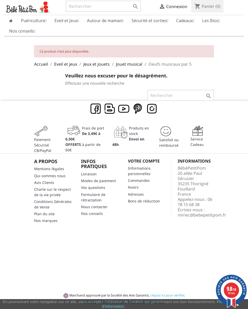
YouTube (124, 108)
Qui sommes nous (50, 175)
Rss (109, 108)
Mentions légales (49, 168)
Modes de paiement (98, 180)
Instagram (152, 108)
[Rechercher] (103, 6)
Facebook (95, 108)
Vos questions (93, 187)
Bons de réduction (144, 201)
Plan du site (44, 213)
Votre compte (144, 161)
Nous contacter (94, 206)
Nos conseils (92, 213)
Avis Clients (44, 182)
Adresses (136, 194)
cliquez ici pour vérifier (167, 295)
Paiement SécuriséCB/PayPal (42, 145)
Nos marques (46, 220)
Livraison (89, 173)
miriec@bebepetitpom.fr (202, 215)
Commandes (139, 180)
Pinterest (138, 108)
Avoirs (133, 187)
